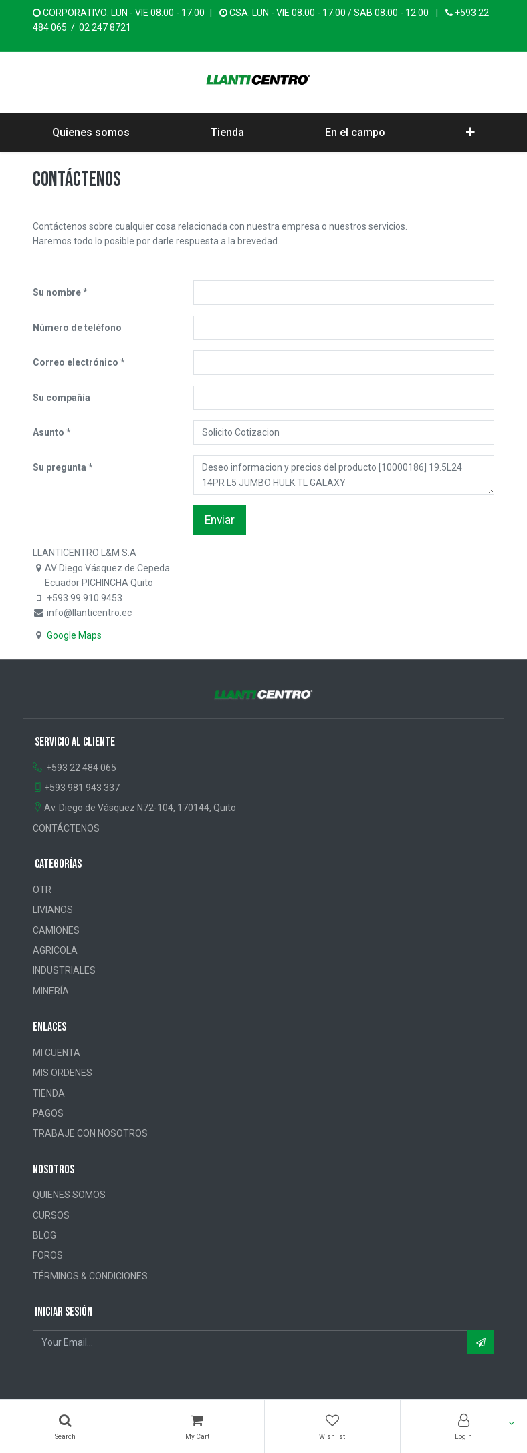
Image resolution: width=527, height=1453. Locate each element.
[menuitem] (91, 132)
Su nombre (57, 292)
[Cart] (197, 1426)
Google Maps (74, 635)
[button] (470, 132)
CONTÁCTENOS (66, 828)
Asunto (48, 432)
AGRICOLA (55, 950)
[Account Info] (464, 1426)
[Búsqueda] (65, 1426)
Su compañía (61, 397)
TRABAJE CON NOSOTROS (90, 1133)
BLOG (44, 1235)
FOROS (48, 1255)
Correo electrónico (75, 362)
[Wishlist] (332, 1426)
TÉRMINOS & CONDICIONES (90, 1276)
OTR (42, 889)
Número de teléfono (77, 327)
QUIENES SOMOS (69, 1194)
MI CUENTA (56, 1052)
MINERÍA (51, 991)
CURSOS (51, 1215)
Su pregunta (59, 467)
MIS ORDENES (62, 1072)
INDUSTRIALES (64, 970)
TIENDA (49, 1093)
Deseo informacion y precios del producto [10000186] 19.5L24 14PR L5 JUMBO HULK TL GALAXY (343, 475)
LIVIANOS (53, 909)
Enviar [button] (220, 520)
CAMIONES (56, 930)
